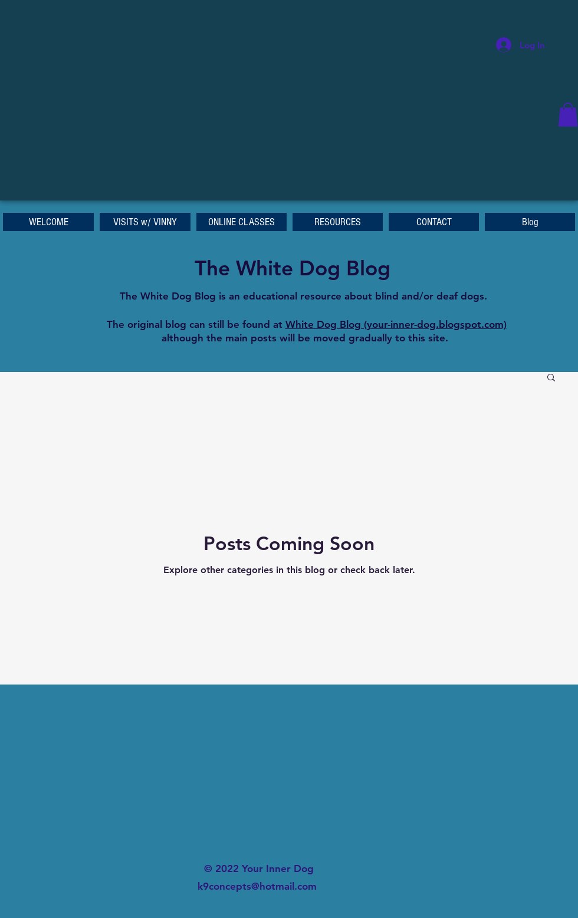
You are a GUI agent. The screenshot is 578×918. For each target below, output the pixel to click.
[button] (568, 115)
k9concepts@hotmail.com (257, 886)
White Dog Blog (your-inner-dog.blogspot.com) (396, 324)
